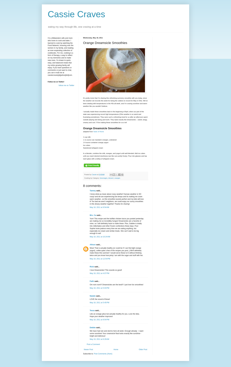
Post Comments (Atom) (103, 354)
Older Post (143, 349)
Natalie (92, 296)
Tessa (92, 311)
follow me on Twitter (66, 85)
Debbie (93, 328)
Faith (92, 281)
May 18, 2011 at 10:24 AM (100, 237)
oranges (117, 178)
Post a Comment (93, 344)
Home (116, 349)
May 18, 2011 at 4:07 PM (99, 273)
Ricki (92, 267)
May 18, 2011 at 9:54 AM (99, 207)
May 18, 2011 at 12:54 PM (100, 259)
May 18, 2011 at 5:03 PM (99, 288)
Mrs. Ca (93, 215)
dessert (110, 178)
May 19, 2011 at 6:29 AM (99, 339)
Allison (93, 245)
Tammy (93, 191)
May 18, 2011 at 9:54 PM (99, 320)
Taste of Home (98, 131)
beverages (103, 178)
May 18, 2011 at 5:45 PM (99, 303)
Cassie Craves (76, 14)
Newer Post (88, 349)
